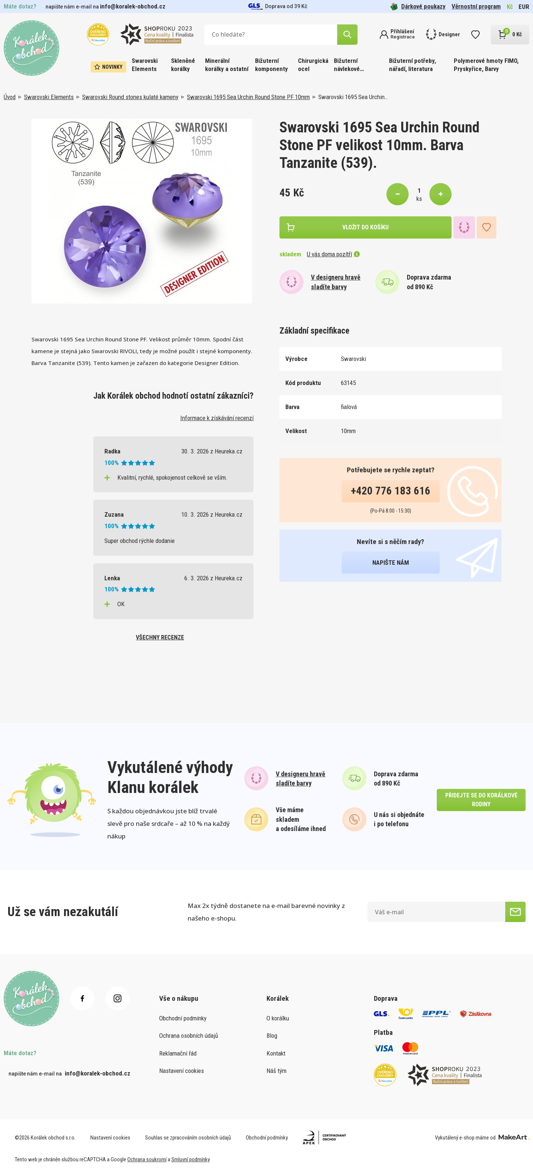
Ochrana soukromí (147, 1159)
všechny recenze (160, 637)
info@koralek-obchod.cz (132, 6)
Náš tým (276, 1070)
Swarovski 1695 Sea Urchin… (353, 97)
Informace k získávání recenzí (217, 418)
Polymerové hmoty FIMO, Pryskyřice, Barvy (486, 64)
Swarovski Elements (145, 64)
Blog (271, 1035)
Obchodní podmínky (183, 1018)
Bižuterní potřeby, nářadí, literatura (412, 64)
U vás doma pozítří (333, 254)
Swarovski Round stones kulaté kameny (130, 97)
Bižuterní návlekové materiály (347, 65)
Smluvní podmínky (190, 1159)
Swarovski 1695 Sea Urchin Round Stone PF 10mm (248, 97)
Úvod (10, 97)
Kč (510, 6)
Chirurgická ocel (313, 64)
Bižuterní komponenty (271, 64)
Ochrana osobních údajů (188, 1035)
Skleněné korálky (183, 64)
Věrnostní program (476, 6)
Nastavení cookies (181, 1070)
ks (419, 198)
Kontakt (275, 1053)
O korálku (277, 1018)
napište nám (390, 562)
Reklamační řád (178, 1053)
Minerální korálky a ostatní (226, 64)
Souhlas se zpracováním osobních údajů (188, 1137)
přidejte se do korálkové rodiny (481, 800)
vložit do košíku (365, 227)
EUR (524, 6)
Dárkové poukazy (418, 6)
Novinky (108, 67)
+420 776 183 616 (390, 490)
